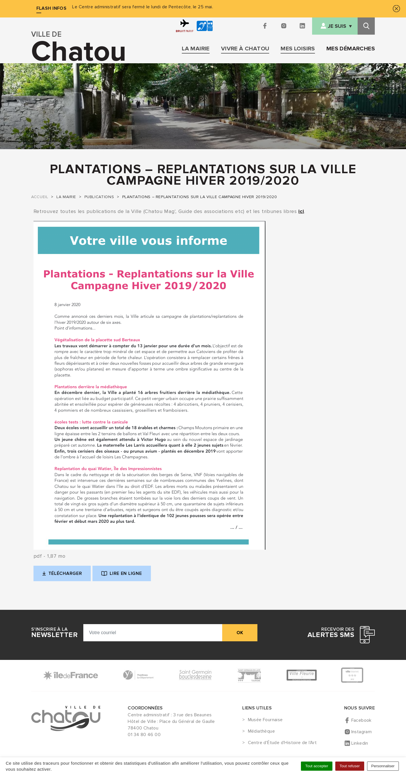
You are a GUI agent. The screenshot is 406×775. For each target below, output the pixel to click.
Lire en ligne (121, 573)
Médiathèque (261, 731)
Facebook (361, 720)
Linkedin (359, 743)
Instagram (361, 732)
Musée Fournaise (265, 720)
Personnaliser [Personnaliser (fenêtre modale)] (383, 766)
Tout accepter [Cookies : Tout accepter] (316, 766)
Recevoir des (331, 632)
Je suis (337, 26)
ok (239, 633)
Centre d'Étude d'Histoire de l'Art (282, 743)
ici (301, 211)
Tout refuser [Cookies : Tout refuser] (350, 766)
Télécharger (66, 575)
